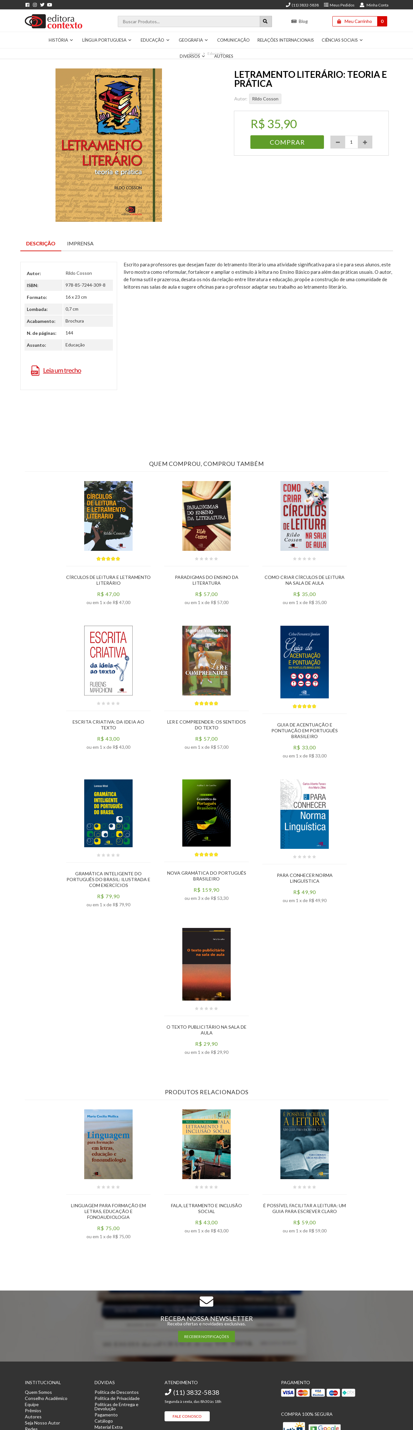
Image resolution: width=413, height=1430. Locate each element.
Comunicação (233, 40)
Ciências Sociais (342, 40)
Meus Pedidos (339, 5)
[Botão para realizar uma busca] (266, 21)
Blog (299, 21)
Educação (155, 40)
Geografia (193, 40)
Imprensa (80, 243)
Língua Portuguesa (107, 40)
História (61, 40)
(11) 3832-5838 (302, 5)
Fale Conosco (187, 1416)
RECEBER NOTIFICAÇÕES (206, 1336)
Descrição (40, 243)
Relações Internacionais (285, 40)
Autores (223, 56)
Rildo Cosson (265, 98)
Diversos (193, 56)
